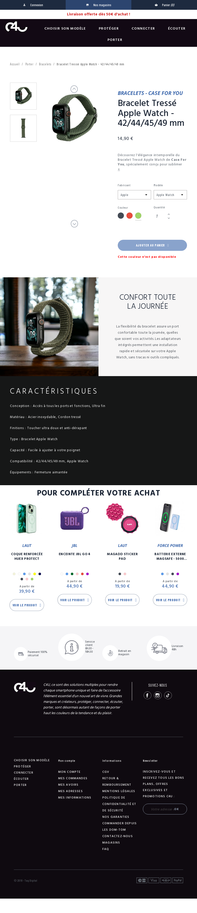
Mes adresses (70, 791)
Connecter (143, 28)
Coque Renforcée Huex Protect (27, 556)
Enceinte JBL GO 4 (75, 554)
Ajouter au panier (152, 245)
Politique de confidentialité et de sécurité (119, 804)
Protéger (109, 28)
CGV (106, 772)
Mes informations (75, 797)
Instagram (157, 695)
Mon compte (69, 772)
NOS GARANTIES (116, 817)
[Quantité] (160, 216)
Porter (114, 39)
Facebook (147, 695)
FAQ (105, 849)
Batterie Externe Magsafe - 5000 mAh (170, 556)
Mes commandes (73, 778)
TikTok (168, 695)
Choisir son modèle (65, 28)
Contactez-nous (117, 836)
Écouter (177, 28)
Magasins (111, 842)
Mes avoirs (68, 785)
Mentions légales (118, 791)
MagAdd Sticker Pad (122, 556)
